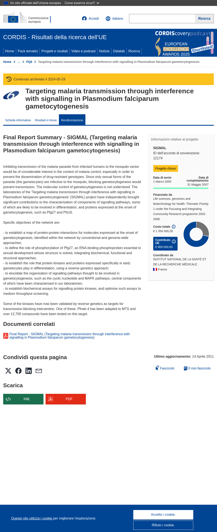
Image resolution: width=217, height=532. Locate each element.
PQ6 (29, 61)
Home (9, 51)
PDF (69, 399)
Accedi (90, 18)
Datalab (119, 51)
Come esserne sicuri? (82, 3)
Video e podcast (83, 51)
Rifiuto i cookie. (163, 525)
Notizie (104, 51)
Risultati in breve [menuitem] (46, 120)
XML (26, 399)
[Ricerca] (204, 18)
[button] (114, 19)
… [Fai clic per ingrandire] (18, 61)
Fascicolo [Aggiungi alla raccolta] (165, 367)
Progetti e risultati (55, 51)
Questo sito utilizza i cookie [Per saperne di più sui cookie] (32, 518)
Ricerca (134, 51)
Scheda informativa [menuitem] (18, 120)
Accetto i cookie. (163, 514)
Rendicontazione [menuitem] (72, 120)
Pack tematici (28, 51)
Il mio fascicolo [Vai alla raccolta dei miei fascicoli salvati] (197, 368)
